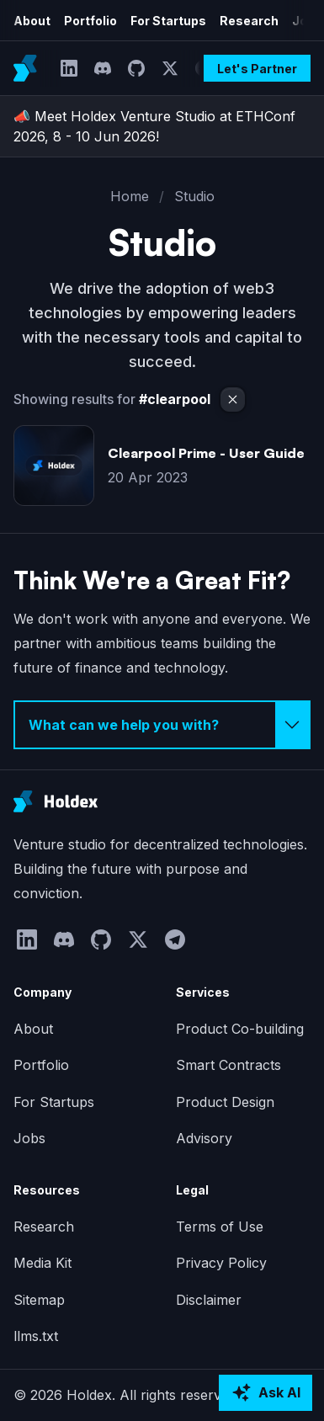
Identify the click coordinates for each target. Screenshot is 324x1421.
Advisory (204, 1138)
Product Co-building (240, 1028)
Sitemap (39, 1299)
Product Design (225, 1102)
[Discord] (102, 68)
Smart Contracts (228, 1064)
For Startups (168, 20)
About (31, 20)
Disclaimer (209, 1299)
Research (249, 20)
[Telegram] (175, 939)
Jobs (29, 1138)
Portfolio (90, 20)
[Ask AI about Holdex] (265, 1393)
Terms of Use (219, 1226)
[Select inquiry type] (162, 724)
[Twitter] (170, 68)
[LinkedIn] (69, 68)
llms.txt (35, 1336)
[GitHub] (136, 68)
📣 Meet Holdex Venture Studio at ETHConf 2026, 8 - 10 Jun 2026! (154, 126)
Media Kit (42, 1262)
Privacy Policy (221, 1262)
